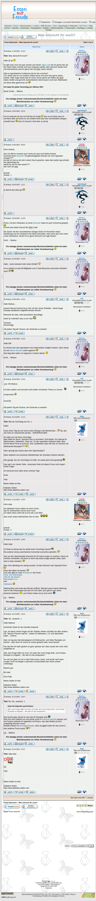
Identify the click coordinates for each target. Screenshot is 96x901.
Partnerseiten (70, 28)
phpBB (44, 883)
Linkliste (90, 28)
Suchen (7, 28)
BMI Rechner (46, 26)
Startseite (7, 26)
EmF (47, 886)
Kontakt (48, 30)
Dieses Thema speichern (11, 811)
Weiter (90, 805)
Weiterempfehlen (57, 28)
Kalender (15, 28)
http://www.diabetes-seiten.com (16, 490)
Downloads (25, 28)
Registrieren (44, 22)
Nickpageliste (36, 28)
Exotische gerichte (49, 719)
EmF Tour (83, 26)
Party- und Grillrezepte (13, 575)
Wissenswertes (25, 26)
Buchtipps (81, 28)
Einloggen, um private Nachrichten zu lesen (69, 22)
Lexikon (36, 26)
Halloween (8, 584)
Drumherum (27, 573)
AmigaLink (57, 884)
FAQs (91, 26)
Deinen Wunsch (16, 350)
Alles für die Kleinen (12, 577)
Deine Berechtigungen (85, 812)
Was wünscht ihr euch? (28, 42)
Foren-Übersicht (10, 42)
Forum (15, 26)
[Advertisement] (66, 11)
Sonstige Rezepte (27, 726)
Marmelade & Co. (11, 579)
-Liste (46, 65)
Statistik (46, 28)
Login (92, 22)
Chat (55, 26)
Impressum (48, 888)
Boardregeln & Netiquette (68, 26)
